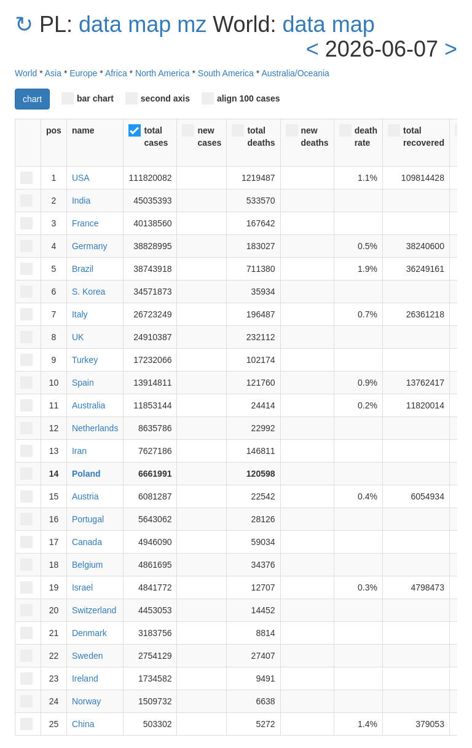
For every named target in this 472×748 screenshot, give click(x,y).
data (100, 24)
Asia (53, 73)
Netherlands (95, 428)
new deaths (307, 136)
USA (81, 178)
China (83, 724)
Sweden (87, 656)
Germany (90, 246)
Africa (116, 73)
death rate (358, 136)
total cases (148, 136)
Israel (82, 587)
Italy (80, 314)
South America (226, 73)
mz (191, 24)
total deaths (253, 136)
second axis (157, 98)
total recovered (416, 136)
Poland (86, 474)
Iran (79, 451)
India (81, 200)
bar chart (87, 98)
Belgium (87, 565)
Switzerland (94, 610)
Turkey (85, 360)
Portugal (88, 519)
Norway (86, 701)
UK (78, 337)
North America (162, 73)
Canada (87, 542)
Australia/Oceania (295, 73)
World (26, 73)
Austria (85, 496)
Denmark (89, 633)
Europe (83, 73)
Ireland (85, 678)
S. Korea (88, 291)
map (149, 24)
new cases (201, 136)
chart (32, 99)
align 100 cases (241, 98)
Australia (88, 405)
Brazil (82, 269)
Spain (83, 383)
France (85, 223)
